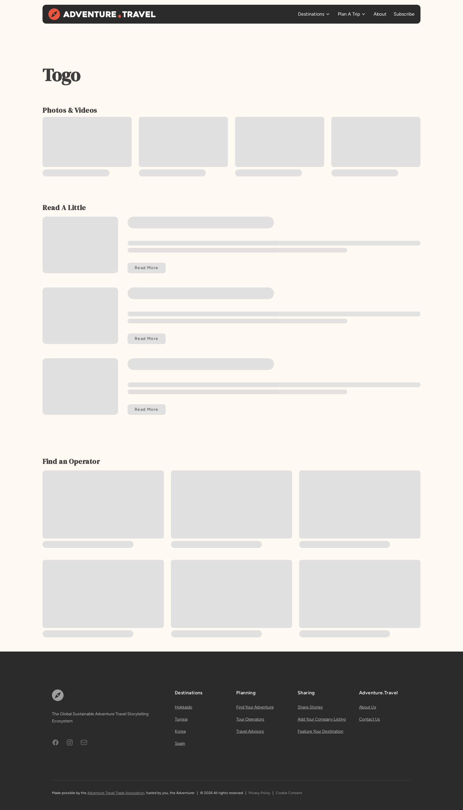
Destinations (311, 14)
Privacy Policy (259, 793)
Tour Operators (250, 719)
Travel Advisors (250, 731)
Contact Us (369, 719)
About (380, 14)
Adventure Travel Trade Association (115, 793)
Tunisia (181, 719)
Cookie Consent (289, 793)
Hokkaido (183, 707)
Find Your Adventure (255, 707)
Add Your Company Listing (322, 719)
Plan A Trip (349, 14)
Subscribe (404, 14)
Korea (180, 731)
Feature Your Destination (320, 731)
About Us (367, 707)
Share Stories (310, 707)
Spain (180, 743)
